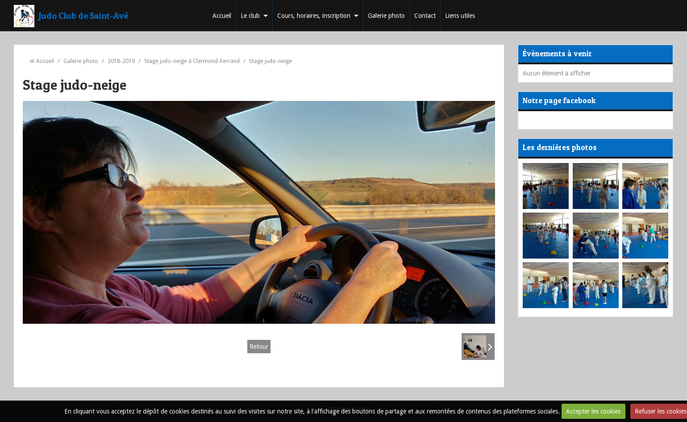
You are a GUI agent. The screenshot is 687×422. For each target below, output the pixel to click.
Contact (425, 15)
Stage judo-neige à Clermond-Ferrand (192, 61)
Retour (259, 346)
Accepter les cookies (593, 411)
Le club (250, 15)
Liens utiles (460, 15)
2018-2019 (121, 61)
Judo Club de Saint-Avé (83, 15)
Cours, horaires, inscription (313, 15)
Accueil (221, 15)
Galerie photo (386, 15)
